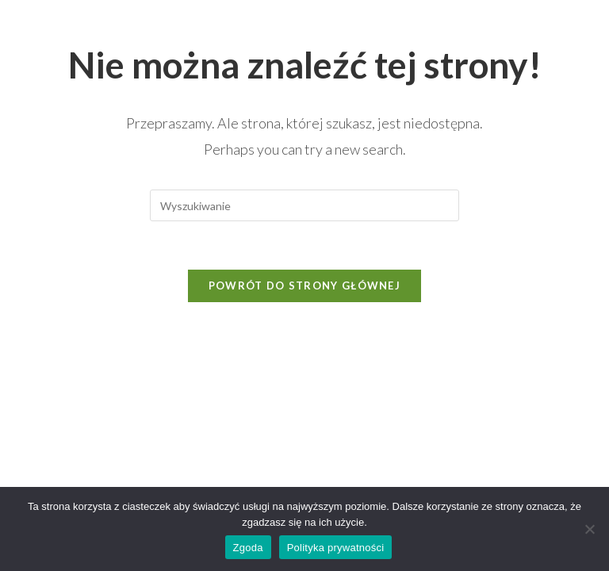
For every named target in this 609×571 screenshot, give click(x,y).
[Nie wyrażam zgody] (589, 529)
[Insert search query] (304, 205)
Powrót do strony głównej (304, 285)
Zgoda (248, 548)
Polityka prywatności (336, 548)
